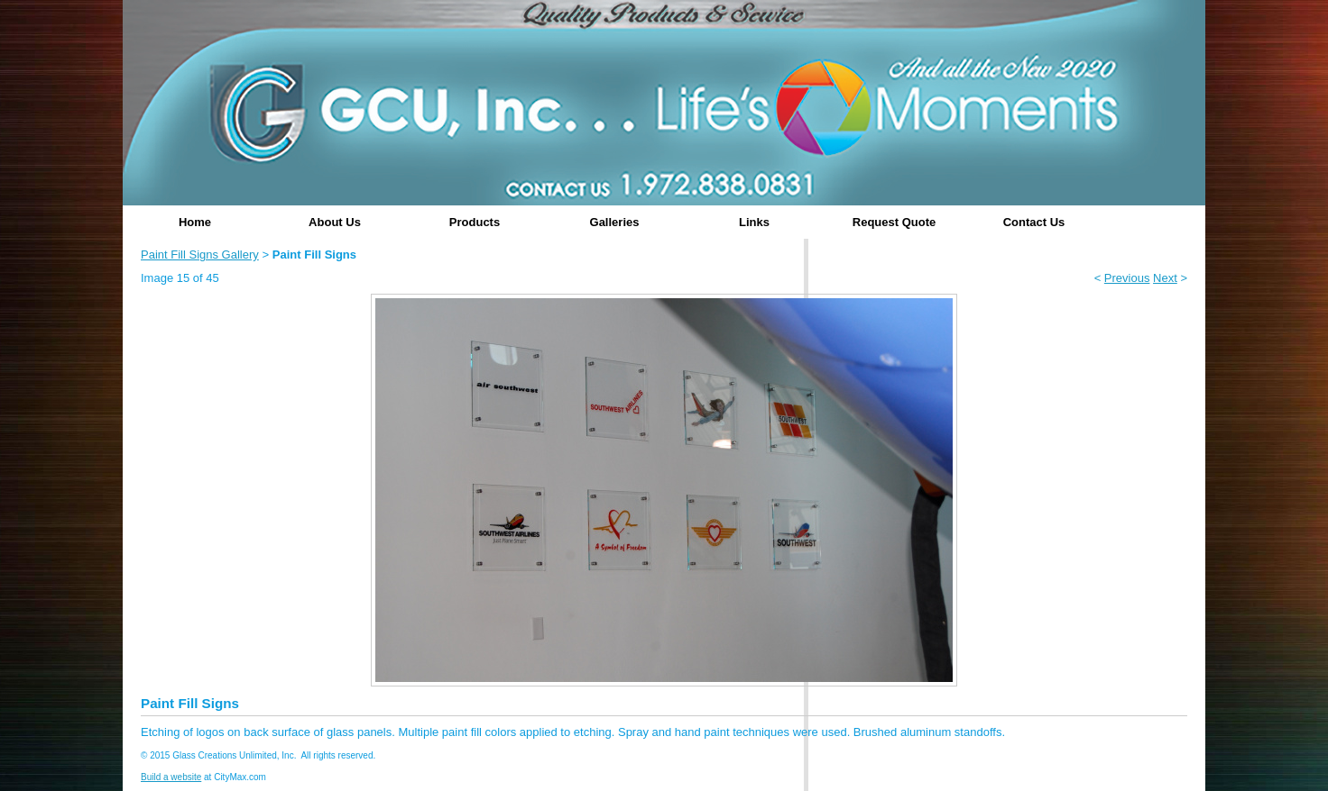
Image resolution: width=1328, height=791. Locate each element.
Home (195, 222)
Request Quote (894, 222)
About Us (335, 222)
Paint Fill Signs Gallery (200, 254)
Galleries (615, 222)
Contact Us (1034, 222)
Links (754, 222)
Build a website (171, 777)
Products (474, 222)
